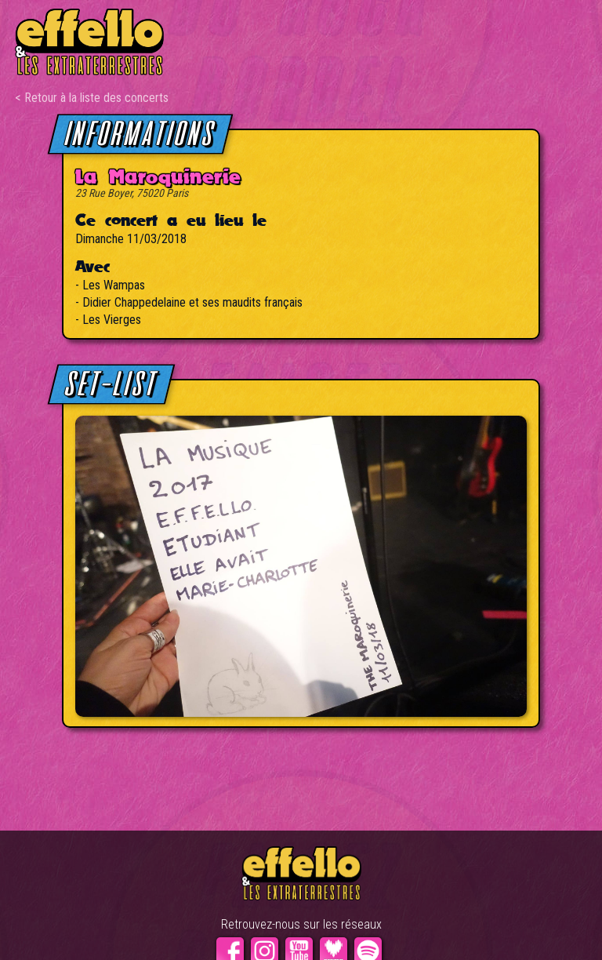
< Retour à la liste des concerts (92, 97)
